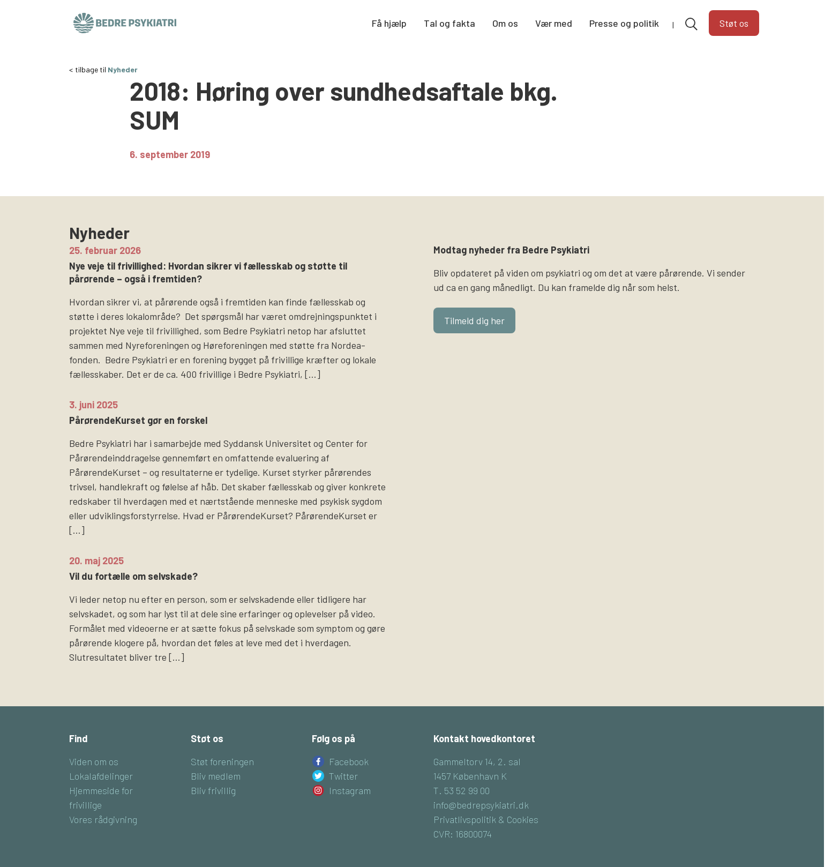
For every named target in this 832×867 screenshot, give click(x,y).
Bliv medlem (216, 776)
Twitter (343, 776)
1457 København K (470, 776)
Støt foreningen (222, 761)
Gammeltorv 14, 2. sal (477, 761)
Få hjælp (389, 23)
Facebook (349, 761)
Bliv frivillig (213, 790)
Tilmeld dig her (474, 320)
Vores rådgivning (103, 819)
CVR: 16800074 (462, 834)
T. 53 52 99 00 (461, 790)
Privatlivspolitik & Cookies (485, 819)
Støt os (733, 23)
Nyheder (123, 69)
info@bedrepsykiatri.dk (481, 805)
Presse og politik (624, 23)
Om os (505, 23)
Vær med (553, 23)
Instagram (350, 790)
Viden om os (93, 761)
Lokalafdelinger (101, 776)
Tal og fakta (449, 23)
